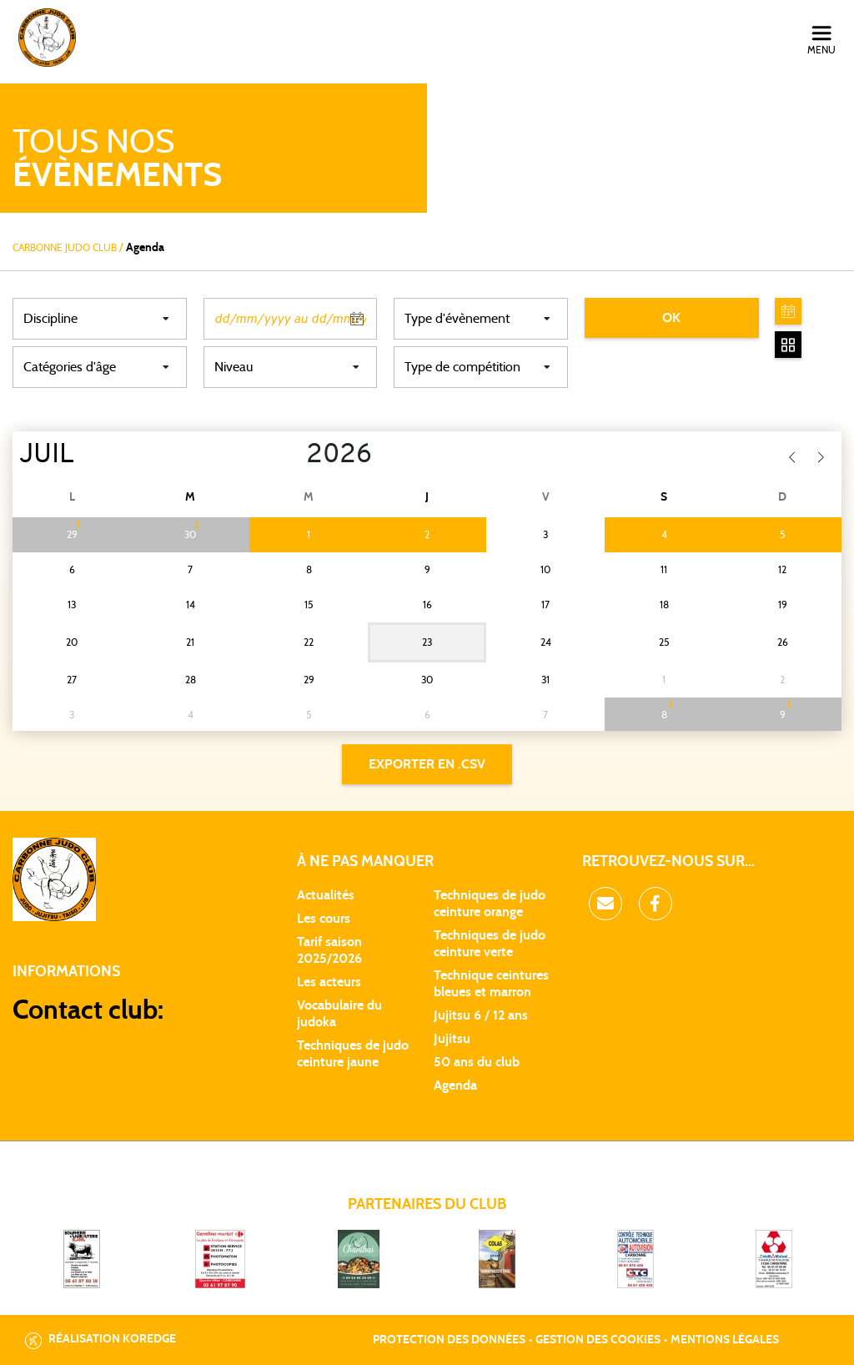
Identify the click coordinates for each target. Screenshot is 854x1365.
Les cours (323, 918)
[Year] (293, 455)
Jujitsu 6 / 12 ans (481, 1015)
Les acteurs (329, 982)
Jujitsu (452, 1038)
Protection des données (449, 1340)
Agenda (455, 1085)
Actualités (325, 895)
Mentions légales (725, 1340)
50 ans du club (477, 1062)
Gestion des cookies (598, 1340)
